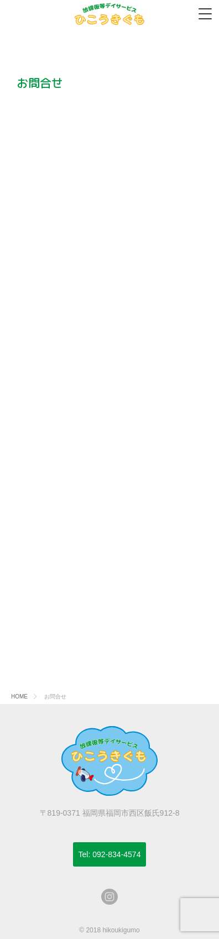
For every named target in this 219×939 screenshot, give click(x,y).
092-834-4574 (110, 854)
